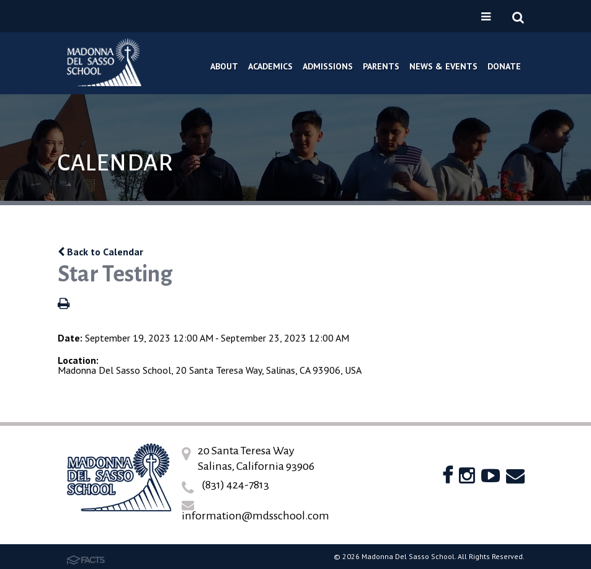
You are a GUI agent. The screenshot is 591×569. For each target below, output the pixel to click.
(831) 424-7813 (235, 485)
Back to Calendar (100, 251)
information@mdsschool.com (255, 515)
